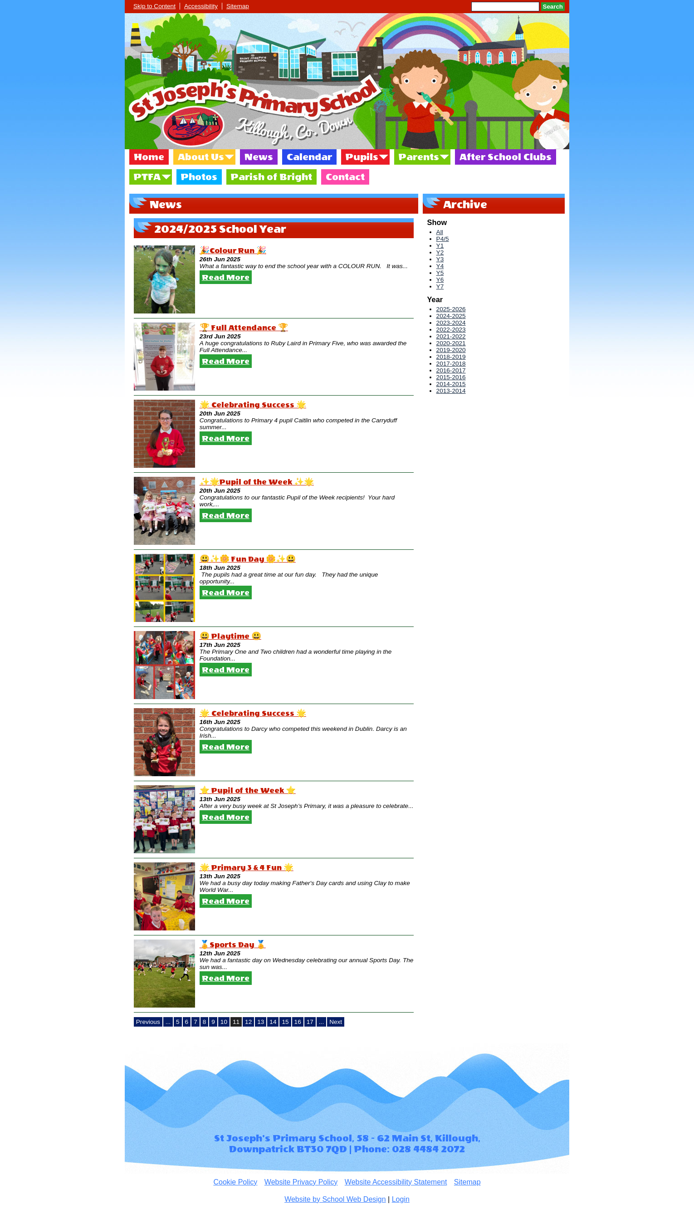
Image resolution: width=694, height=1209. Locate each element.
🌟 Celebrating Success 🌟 (253, 405)
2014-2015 (451, 384)
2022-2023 (451, 329)
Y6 (440, 279)
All (439, 232)
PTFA (147, 176)
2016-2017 (451, 370)
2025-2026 (451, 309)
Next (335, 1021)
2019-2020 (451, 350)
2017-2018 (451, 363)
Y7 (440, 286)
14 (272, 1021)
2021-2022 (451, 336)
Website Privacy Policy (301, 1182)
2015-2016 (451, 377)
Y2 (440, 252)
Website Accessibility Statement (396, 1182)
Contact (345, 176)
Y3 (440, 259)
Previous (148, 1021)
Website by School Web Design (335, 1199)
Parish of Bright (271, 176)
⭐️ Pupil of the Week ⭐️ (248, 790)
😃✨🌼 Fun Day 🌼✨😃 (248, 559)
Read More (225, 277)
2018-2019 (451, 356)
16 (297, 1021)
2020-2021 (451, 343)
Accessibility (201, 6)
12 (248, 1021)
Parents (419, 157)
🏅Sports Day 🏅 (233, 944)
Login (401, 1199)
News (258, 157)
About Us (201, 157)
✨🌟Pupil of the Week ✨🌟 (257, 482)
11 (236, 1021)
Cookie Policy (235, 1182)
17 (310, 1021)
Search (553, 6)
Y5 (440, 272)
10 (223, 1021)
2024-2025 (451, 316)
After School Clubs (505, 157)
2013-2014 (451, 390)
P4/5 (442, 238)
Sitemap (237, 6)
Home (149, 157)
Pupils (362, 157)
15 (285, 1021)
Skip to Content (154, 6)
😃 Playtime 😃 (230, 636)
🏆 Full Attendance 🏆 (244, 327)
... (168, 1021)
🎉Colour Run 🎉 (233, 250)
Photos (199, 176)
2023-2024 (451, 322)
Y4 (440, 266)
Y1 (440, 245)
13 (260, 1021)
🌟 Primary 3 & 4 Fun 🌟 (246, 867)
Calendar (309, 157)
